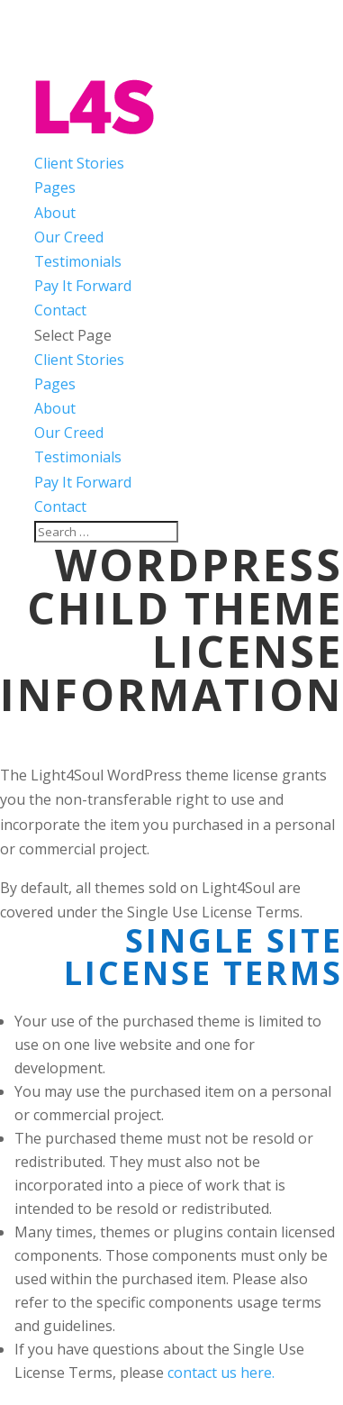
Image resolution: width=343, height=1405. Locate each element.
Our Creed (69, 237)
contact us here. (221, 1372)
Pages (55, 187)
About (55, 213)
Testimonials (78, 261)
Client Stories (79, 163)
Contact (60, 310)
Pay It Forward (82, 286)
